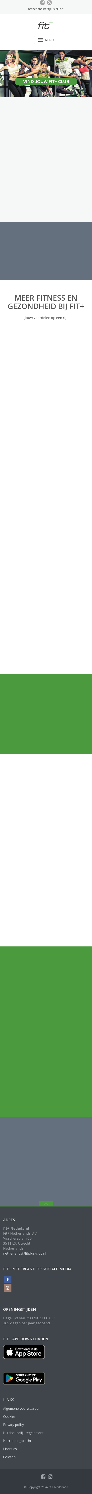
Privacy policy (13, 1424)
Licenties (10, 1449)
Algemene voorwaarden (21, 1408)
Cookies (9, 1416)
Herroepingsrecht (17, 1440)
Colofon (9, 1457)
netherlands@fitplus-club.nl (46, 9)
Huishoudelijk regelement (23, 1433)
